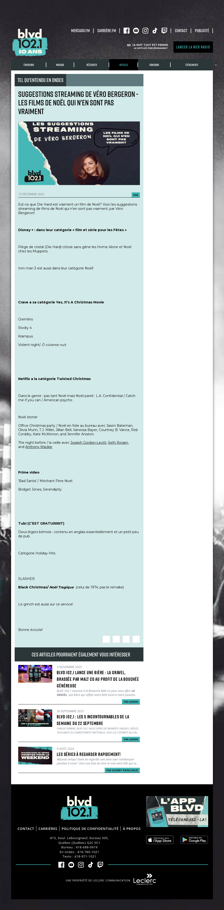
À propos (132, 828)
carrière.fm (106, 30)
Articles (123, 65)
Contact (181, 30)
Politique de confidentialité (90, 828)
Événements (191, 65)
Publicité (202, 30)
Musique (60, 65)
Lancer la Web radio (193, 46)
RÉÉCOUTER (91, 65)
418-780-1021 (88, 852)
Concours (154, 65)
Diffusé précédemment (152, 48)
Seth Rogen (118, 442)
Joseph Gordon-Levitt (88, 442)
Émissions (29, 65)
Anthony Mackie (38, 447)
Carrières (48, 828)
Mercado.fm (80, 30)
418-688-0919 (87, 847)
